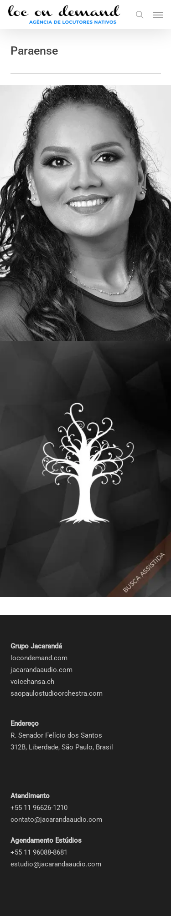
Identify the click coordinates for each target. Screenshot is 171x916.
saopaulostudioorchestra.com (56, 693)
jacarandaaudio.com (41, 670)
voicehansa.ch (32, 682)
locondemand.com (38, 658)
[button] (158, 14)
